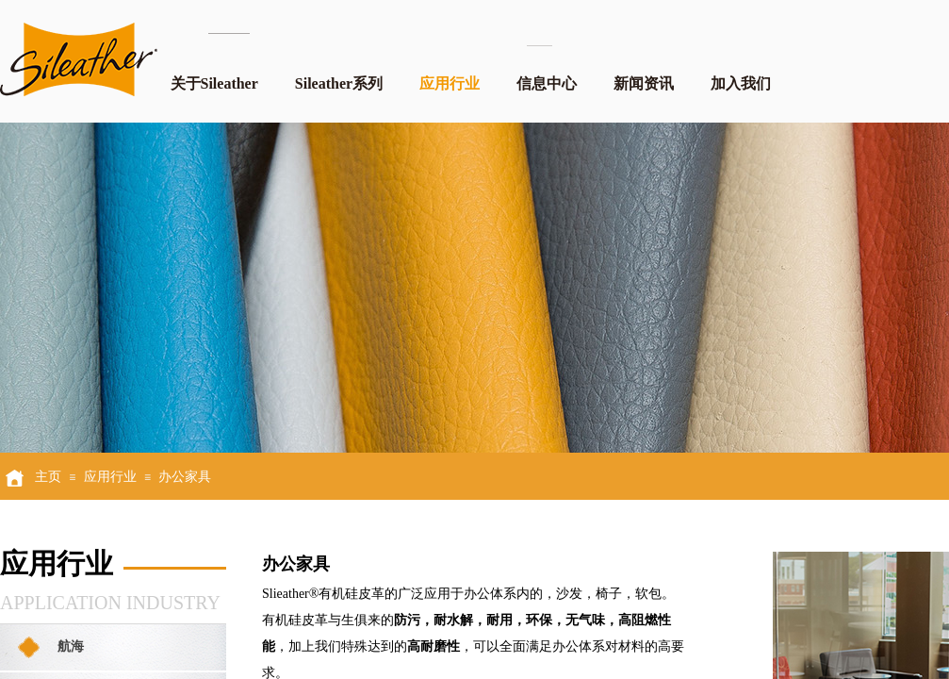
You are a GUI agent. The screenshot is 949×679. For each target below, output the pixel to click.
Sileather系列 (339, 83)
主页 (48, 477)
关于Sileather (214, 83)
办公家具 (184, 477)
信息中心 (546, 83)
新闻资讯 (644, 83)
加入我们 (741, 83)
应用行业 (449, 83)
